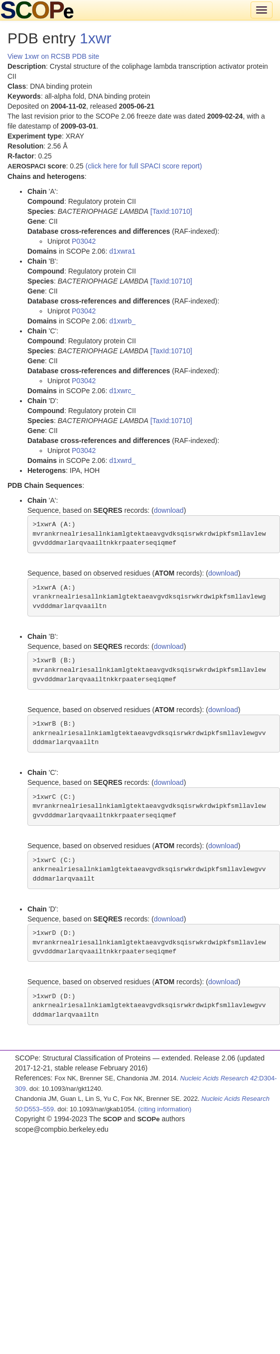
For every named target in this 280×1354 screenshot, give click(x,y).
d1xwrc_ (122, 391)
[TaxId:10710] (171, 211)
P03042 (84, 241)
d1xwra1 (122, 251)
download (169, 510)
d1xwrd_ (122, 460)
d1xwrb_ (122, 321)
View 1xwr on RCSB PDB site (53, 56)
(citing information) (164, 1109)
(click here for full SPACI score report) (144, 166)
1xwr (95, 38)
